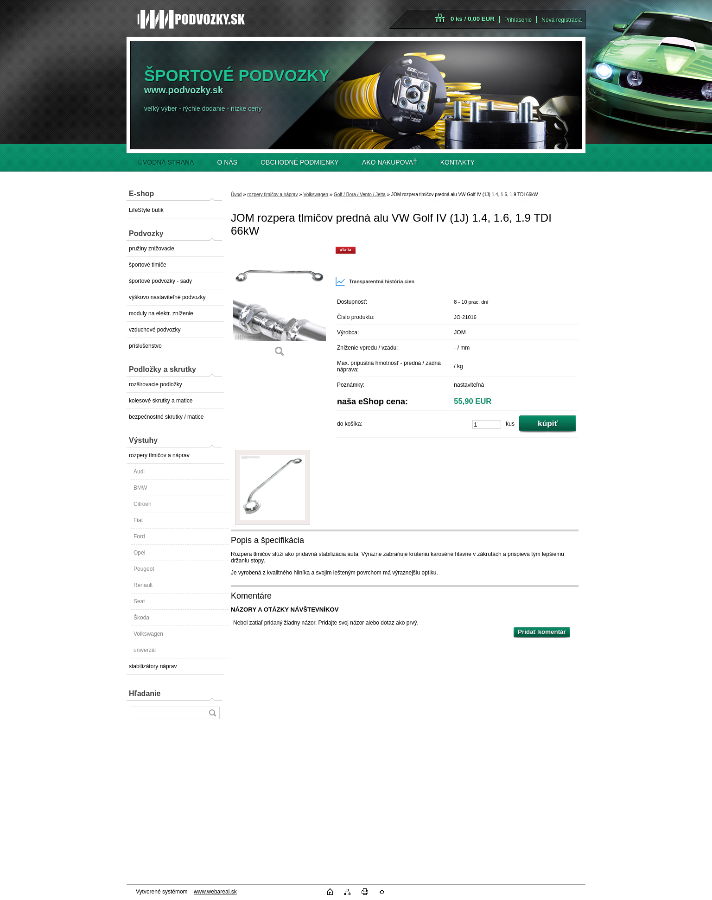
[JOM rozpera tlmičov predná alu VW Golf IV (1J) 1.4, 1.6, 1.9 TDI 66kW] (279, 305)
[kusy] (486, 424)
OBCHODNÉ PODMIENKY (300, 162)
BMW (140, 488)
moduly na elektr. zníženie (161, 313)
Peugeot (144, 569)
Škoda (141, 617)
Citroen (143, 504)
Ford (139, 536)
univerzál (145, 650)
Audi (139, 471)
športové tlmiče (147, 265)
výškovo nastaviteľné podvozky (167, 297)
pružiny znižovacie (151, 248)
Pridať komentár (542, 631)
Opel (139, 552)
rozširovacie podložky (155, 384)
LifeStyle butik (146, 210)
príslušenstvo (145, 346)
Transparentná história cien (374, 281)
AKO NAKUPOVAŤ (389, 162)
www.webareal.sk (215, 891)
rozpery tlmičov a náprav (159, 455)
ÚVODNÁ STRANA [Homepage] (166, 162)
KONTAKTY (457, 162)
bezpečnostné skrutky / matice (166, 417)
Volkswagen (148, 634)
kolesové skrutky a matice (160, 400)
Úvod (236, 194)
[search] (212, 713)
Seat (139, 601)
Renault (143, 585)
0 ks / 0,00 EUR (473, 18)
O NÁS (227, 162)
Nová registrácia (561, 20)
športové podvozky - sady (160, 281)
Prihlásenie (518, 20)
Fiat (138, 520)
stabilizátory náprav (153, 666)
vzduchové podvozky (154, 329)
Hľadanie (144, 693)
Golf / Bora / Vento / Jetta (360, 194)
